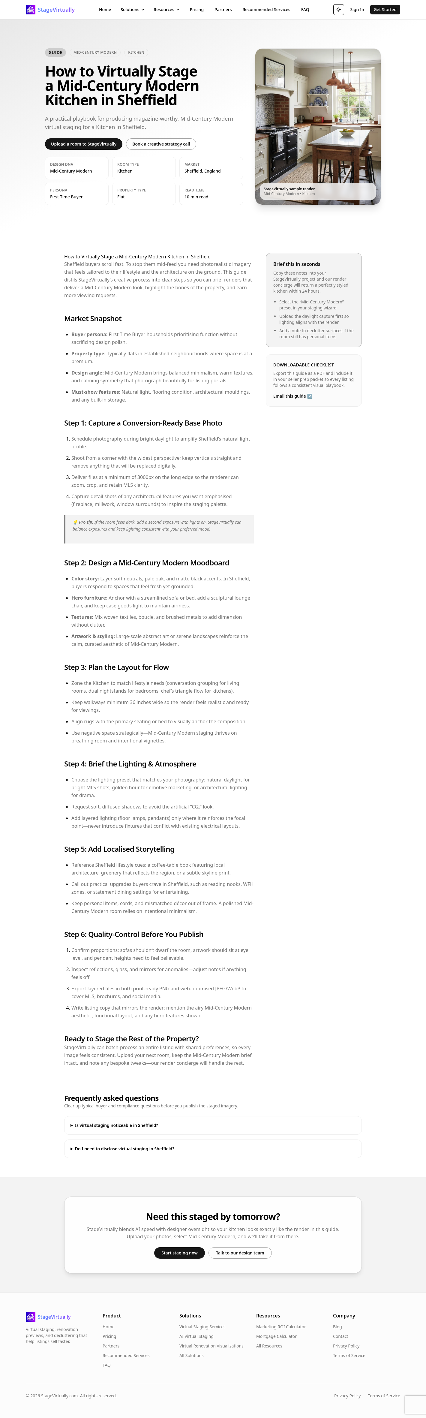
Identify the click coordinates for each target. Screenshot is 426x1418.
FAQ (305, 9)
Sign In (357, 9)
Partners (223, 9)
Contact (340, 1336)
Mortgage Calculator (276, 1336)
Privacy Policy (346, 1346)
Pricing (197, 9)
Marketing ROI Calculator (281, 1326)
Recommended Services (266, 9)
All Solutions (191, 1355)
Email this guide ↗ (292, 396)
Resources (167, 9)
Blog (337, 1326)
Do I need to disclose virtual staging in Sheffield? (124, 1149)
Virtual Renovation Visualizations (211, 1346)
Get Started (385, 9)
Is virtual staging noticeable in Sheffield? (116, 1125)
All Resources (269, 1346)
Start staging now (179, 1253)
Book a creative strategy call (161, 144)
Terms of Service (349, 1355)
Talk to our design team (240, 1253)
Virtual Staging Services (202, 1326)
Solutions (133, 9)
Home (105, 9)
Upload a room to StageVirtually (83, 144)
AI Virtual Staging (196, 1336)
